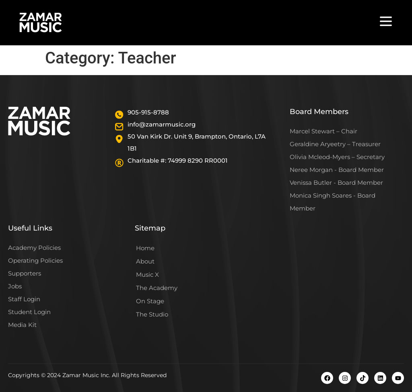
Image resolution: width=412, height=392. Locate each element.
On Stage (150, 301)
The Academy (156, 288)
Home (145, 248)
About (145, 261)
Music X (147, 274)
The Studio (152, 314)
